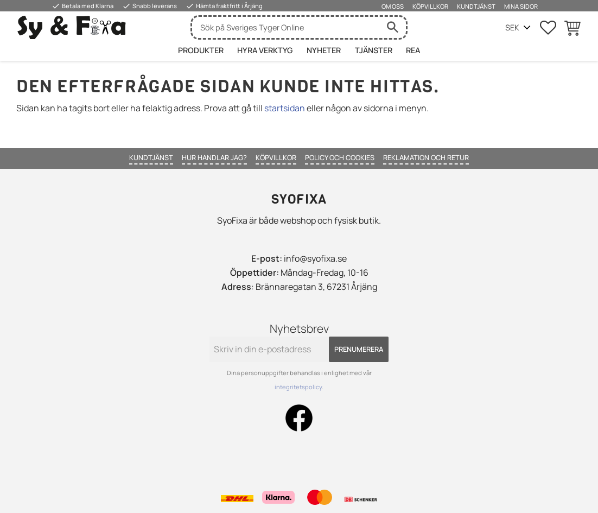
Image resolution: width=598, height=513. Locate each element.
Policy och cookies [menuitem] (339, 157)
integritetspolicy (298, 387)
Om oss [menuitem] (392, 6)
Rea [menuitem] (413, 50)
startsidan (284, 108)
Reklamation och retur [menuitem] (426, 157)
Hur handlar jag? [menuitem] (214, 157)
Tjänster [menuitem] (373, 50)
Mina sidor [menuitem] (521, 6)
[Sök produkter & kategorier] (285, 27)
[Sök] (392, 27)
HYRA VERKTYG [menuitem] (264, 50)
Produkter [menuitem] (201, 50)
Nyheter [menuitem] (324, 50)
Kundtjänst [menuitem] (476, 6)
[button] (548, 28)
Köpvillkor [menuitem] (430, 6)
